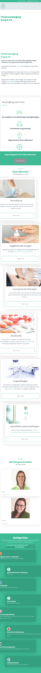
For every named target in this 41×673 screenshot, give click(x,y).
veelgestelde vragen (30, 547)
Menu (39, 4)
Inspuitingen (20, 381)
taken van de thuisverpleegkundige (23, 251)
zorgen (19, 66)
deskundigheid (10, 81)
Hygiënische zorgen (20, 245)
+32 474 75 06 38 (21, 1)
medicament (10, 389)
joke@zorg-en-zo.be (33, 1)
